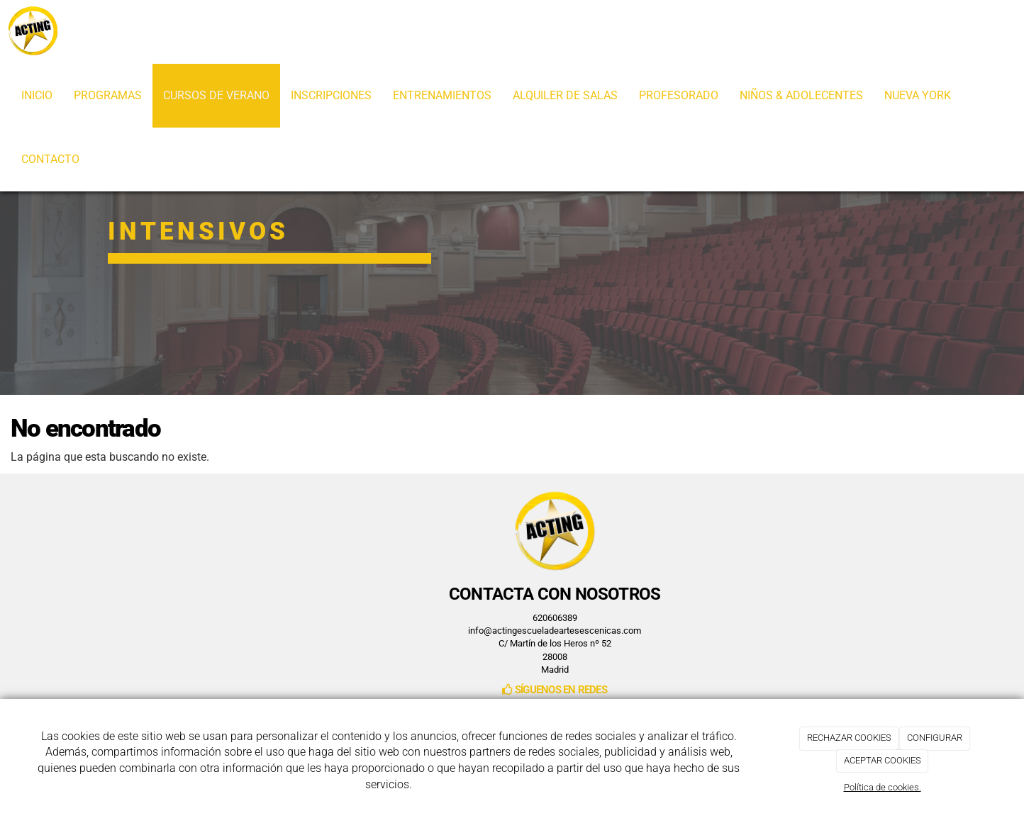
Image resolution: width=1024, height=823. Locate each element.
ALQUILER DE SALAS (565, 95)
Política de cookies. (882, 787)
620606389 (555, 617)
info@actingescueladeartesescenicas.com (554, 630)
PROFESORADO (678, 95)
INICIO (36, 95)
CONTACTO (50, 159)
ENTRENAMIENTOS (442, 95)
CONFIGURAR (934, 737)
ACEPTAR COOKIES (882, 760)
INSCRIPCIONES (331, 95)
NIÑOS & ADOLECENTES (801, 95)
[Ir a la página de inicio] (33, 32)
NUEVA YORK (917, 95)
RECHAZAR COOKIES (849, 737)
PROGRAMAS (108, 95)
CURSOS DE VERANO (216, 95)
